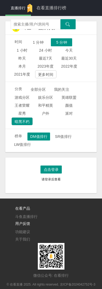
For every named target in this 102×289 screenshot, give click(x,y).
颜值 (69, 105)
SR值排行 (63, 136)
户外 (45, 113)
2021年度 (22, 74)
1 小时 (22, 50)
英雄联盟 (69, 97)
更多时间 (45, 74)
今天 (69, 50)
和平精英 (45, 105)
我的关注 (61, 89)
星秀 (22, 113)
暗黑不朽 (22, 121)
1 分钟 (38, 42)
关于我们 (22, 239)
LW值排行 (22, 144)
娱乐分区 (45, 97)
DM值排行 (38, 136)
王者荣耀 (22, 105)
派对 (69, 113)
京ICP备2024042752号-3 (77, 284)
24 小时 (45, 50)
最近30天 (69, 58)
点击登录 (51, 169)
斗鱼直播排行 (26, 216)
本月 (22, 66)
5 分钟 (61, 42)
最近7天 (45, 58)
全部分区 (38, 89)
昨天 (22, 58)
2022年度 (69, 66)
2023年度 (46, 66)
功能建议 (22, 232)
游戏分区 (22, 97)
